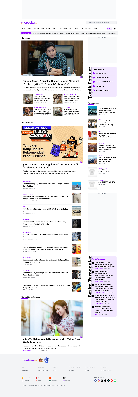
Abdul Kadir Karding (100, 292)
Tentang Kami (41, 367)
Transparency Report (106, 370)
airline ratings (103, 107)
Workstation (103, 367)
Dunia (65, 29)
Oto (60, 29)
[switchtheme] (115, 29)
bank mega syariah (39, 94)
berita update (27, 176)
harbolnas (67, 107)
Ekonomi (36, 29)
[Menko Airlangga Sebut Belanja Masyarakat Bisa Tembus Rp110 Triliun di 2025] (57, 99)
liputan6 (97, 314)
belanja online (28, 78)
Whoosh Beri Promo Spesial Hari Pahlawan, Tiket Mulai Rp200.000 (71, 111)
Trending (48, 29)
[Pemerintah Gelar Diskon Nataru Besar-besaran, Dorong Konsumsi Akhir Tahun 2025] (28, 111)
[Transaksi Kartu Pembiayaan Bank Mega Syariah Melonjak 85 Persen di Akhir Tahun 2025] (28, 99)
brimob (100, 155)
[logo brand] (40, 360)
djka (100, 119)
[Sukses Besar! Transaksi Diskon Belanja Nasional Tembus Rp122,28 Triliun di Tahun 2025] (52, 59)
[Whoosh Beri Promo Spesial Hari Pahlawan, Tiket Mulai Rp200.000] (57, 111)
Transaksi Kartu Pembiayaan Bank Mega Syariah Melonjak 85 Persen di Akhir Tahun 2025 (42, 100)
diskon (25, 206)
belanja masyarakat (70, 94)
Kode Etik (71, 370)
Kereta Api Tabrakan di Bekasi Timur (35, 33)
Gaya (70, 29)
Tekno (55, 29)
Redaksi (55, 367)
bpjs (100, 131)
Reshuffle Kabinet (55, 33)
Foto (90, 29)
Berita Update (99, 268)
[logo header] (29, 22)
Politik (29, 29)
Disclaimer (25, 370)
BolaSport (83, 29)
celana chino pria (28, 194)
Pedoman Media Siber (75, 367)
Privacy (55, 370)
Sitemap (87, 370)
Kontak (24, 367)
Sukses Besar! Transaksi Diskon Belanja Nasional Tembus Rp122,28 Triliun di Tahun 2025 (51, 83)
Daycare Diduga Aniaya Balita (72, 33)
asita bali (101, 143)
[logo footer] (29, 360)
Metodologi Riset (89, 367)
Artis (42, 29)
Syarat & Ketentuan (43, 370)
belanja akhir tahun (40, 107)
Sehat (76, 29)
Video (95, 29)
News (23, 29)
